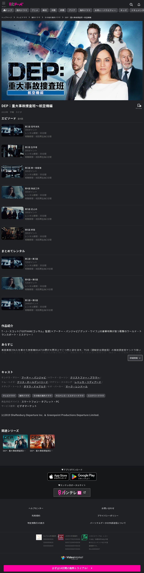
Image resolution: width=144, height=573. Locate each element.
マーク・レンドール (77, 386)
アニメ (35, 10)
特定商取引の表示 (35, 522)
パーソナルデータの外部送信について (108, 522)
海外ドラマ (85, 10)
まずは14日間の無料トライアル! (72, 568)
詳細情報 (135, 357)
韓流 (45, 10)
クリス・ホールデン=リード (32, 382)
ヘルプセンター (36, 508)
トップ (7, 10)
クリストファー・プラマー (85, 377)
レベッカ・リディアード (87, 382)
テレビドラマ (9, 395)
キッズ (123, 10)
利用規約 (36, 515)
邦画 (62, 10)
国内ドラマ (22, 10)
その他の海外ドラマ (42, 395)
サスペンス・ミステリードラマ (70, 395)
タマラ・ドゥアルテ (35, 386)
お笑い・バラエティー (105, 10)
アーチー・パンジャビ (33, 377)
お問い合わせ (108, 508)
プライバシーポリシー (108, 515)
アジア (72, 10)
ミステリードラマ (96, 395)
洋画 (53, 10)
